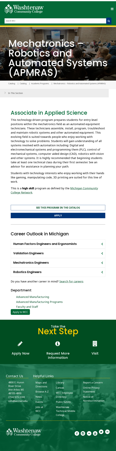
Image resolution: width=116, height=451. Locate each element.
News (38, 396)
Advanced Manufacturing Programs (39, 302)
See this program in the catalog (58, 207)
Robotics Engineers (27, 272)
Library (60, 382)
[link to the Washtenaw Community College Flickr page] (89, 433)
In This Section (15, 93)
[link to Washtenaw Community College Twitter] (101, 433)
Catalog (23, 83)
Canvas (60, 387)
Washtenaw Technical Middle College (65, 411)
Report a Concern (93, 382)
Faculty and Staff (27, 306)
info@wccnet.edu (17, 401)
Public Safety (63, 402)
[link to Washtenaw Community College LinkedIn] (107, 433)
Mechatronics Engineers (31, 263)
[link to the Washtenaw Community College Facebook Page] (77, 433)
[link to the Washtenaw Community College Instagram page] (83, 433)
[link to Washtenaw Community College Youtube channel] (95, 433)
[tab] (58, 244)
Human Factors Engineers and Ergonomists (45, 244)
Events (39, 402)
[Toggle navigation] (112, 8)
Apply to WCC (20, 312)
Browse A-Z (42, 391)
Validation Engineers (28, 253)
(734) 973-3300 (16, 397)
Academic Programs (40, 83)
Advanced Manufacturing (32, 297)
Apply (58, 215)
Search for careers (71, 281)
